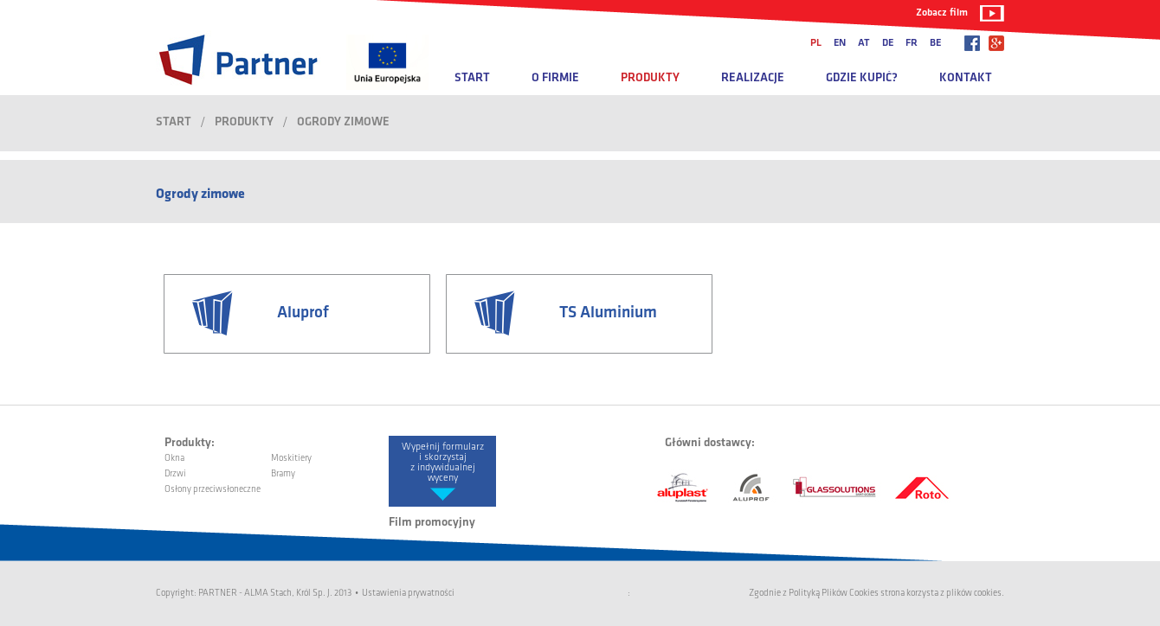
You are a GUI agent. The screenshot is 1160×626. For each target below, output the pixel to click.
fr (911, 43)
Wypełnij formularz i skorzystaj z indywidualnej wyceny (443, 462)
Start (472, 78)
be (935, 43)
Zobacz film (942, 13)
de (887, 43)
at (864, 43)
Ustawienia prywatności (408, 593)
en (840, 43)
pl (816, 43)
